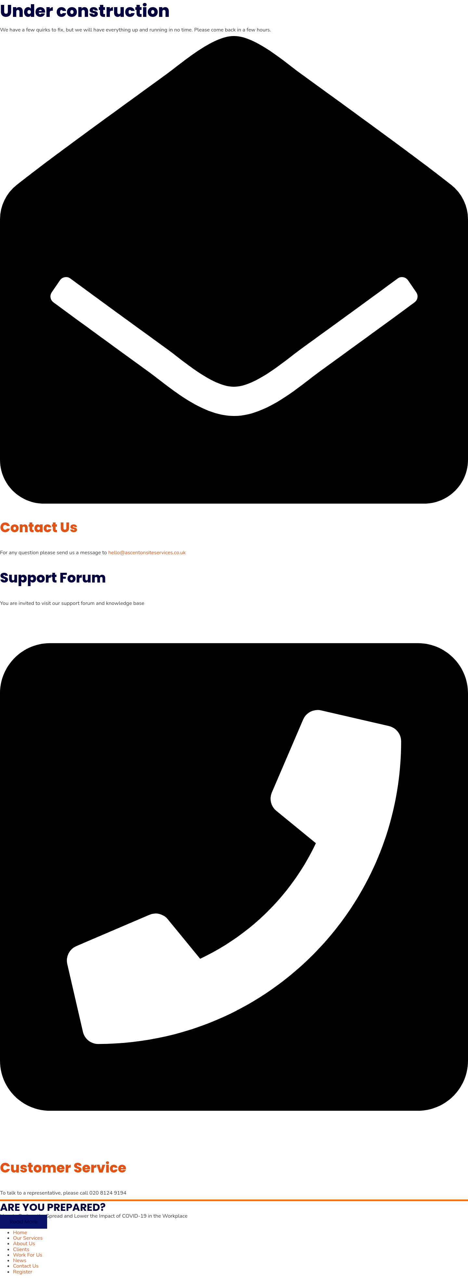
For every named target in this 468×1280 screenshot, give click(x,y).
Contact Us (39, 527)
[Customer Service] (234, 1142)
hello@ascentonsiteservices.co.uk (147, 552)
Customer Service (63, 1167)
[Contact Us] (234, 502)
